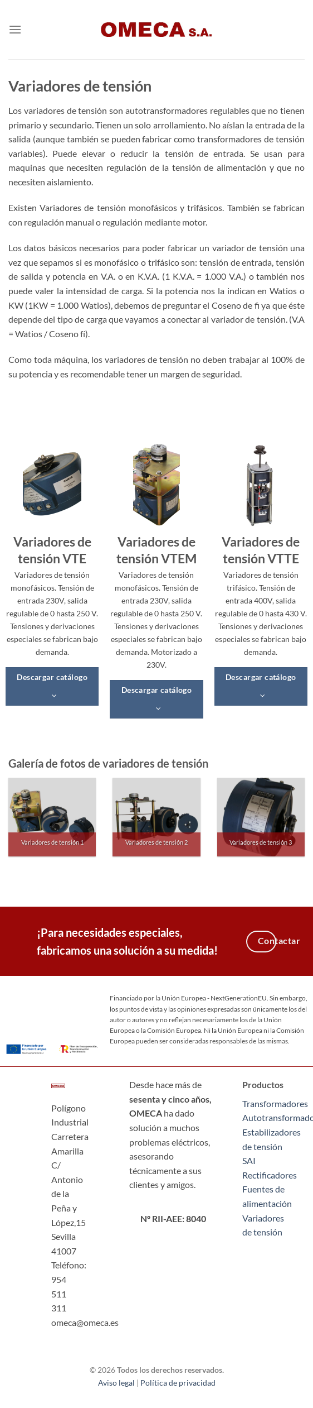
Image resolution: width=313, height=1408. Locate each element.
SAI (249, 1160)
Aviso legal (116, 1382)
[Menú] (15, 29)
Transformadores (275, 1103)
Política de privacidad (178, 1382)
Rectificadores (269, 1175)
